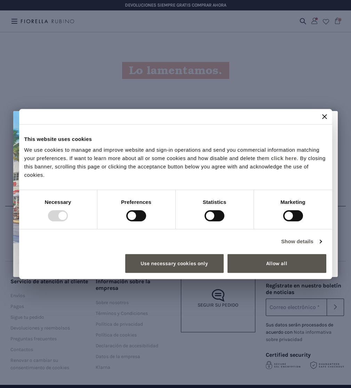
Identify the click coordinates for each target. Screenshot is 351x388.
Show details (297, 241)
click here (284, 158)
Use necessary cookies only (174, 263)
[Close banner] (324, 116)
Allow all (276, 263)
